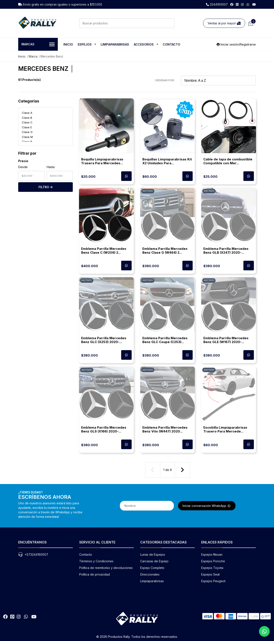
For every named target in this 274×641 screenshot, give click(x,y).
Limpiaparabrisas (115, 44)
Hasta (51, 167)
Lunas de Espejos (152, 554)
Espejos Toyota (212, 568)
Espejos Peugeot (213, 581)
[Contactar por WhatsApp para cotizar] (126, 176)
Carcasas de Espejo (154, 561)
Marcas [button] (38, 44)
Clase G (27, 132)
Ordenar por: (164, 80)
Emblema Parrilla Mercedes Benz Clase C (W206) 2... (103, 251)
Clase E (27, 127)
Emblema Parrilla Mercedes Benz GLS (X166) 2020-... (103, 429)
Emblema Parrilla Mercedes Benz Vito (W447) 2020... (165, 429)
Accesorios (144, 44)
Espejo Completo (152, 568)
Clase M (27, 137)
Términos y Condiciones (96, 561)
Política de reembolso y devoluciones (106, 568)
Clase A (27, 112)
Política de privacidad (94, 574)
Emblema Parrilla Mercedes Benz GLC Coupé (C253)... (165, 340)
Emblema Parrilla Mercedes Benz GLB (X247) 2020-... (226, 251)
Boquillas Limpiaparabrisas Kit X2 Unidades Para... (167, 161)
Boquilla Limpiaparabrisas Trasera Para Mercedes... (102, 161)
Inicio (68, 44)
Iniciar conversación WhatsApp (207, 506)
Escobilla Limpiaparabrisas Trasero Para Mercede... (225, 429)
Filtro (45, 187)
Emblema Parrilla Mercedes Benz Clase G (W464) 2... (165, 251)
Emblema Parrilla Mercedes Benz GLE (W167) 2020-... (226, 340)
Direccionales (149, 574)
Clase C (27, 122)
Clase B (27, 117)
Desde (23, 167)
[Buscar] (169, 23)
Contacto (171, 44)
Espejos (85, 44)
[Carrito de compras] (250, 23)
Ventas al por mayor (224, 23)
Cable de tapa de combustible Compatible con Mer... (227, 161)
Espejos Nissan (211, 554)
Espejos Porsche (213, 561)
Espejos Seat (210, 574)
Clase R (27, 141)
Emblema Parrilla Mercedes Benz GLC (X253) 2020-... (103, 340)
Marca (33, 56)
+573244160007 (36, 554)
